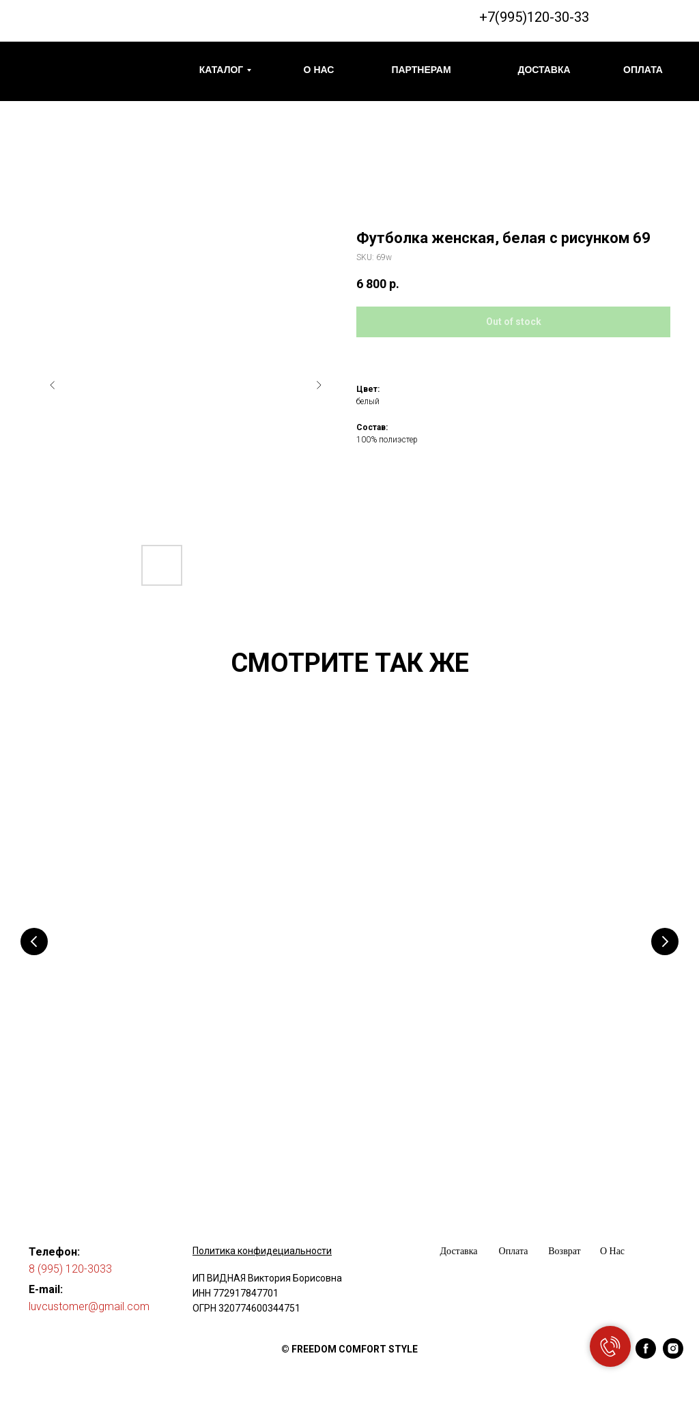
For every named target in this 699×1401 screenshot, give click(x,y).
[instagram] (673, 1355)
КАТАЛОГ (221, 69)
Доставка (458, 1251)
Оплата (513, 1251)
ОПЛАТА (643, 69)
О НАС (319, 69)
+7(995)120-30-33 (534, 17)
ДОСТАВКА (543, 69)
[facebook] (646, 1355)
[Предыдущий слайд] (52, 385)
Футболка (99, 1041)
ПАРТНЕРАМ (421, 69)
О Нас (612, 1251)
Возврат (564, 1251)
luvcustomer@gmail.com (89, 1306)
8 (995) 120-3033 (70, 1268)
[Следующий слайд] (319, 385)
